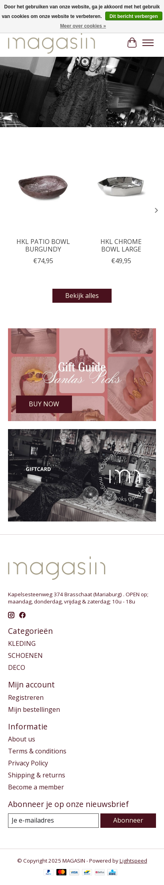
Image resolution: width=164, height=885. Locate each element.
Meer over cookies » (83, 26)
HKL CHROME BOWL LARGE (121, 245)
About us (21, 739)
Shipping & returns (36, 775)
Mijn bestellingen (34, 709)
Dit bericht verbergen (134, 16)
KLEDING (22, 643)
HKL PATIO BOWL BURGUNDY (43, 245)
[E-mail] (53, 820)
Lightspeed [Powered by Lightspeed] (133, 860)
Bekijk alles (82, 295)
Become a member (36, 787)
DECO (16, 667)
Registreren (26, 697)
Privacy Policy (28, 763)
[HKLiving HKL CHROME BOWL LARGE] (121, 186)
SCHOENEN (25, 655)
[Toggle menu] (148, 43)
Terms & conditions (37, 751)
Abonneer (128, 820)
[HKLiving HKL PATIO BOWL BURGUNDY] (43, 186)
